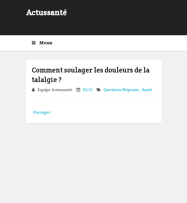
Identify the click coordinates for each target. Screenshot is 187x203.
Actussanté (46, 12)
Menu (42, 43)
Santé (147, 89)
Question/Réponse (121, 89)
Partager (42, 112)
